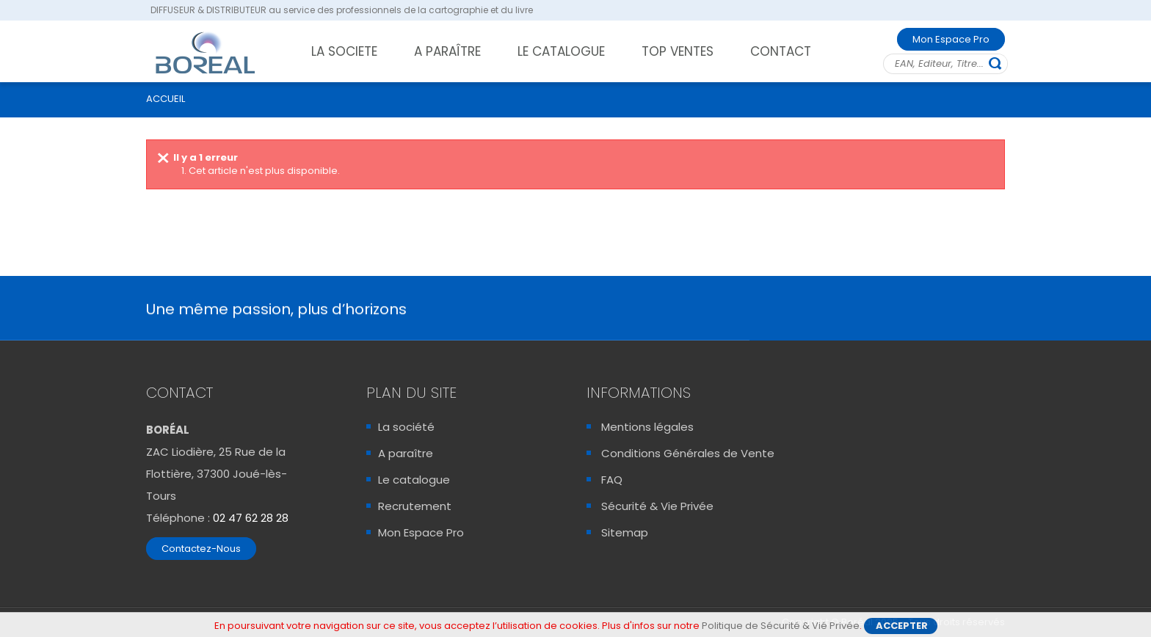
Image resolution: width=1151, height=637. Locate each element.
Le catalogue (414, 479)
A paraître (405, 453)
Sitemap (624, 532)
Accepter (902, 627)
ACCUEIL (165, 99)
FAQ (611, 479)
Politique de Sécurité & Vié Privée (781, 627)
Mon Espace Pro (951, 39)
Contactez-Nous (201, 549)
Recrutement (414, 506)
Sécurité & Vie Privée (657, 506)
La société (406, 426)
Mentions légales (647, 426)
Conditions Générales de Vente (687, 453)
